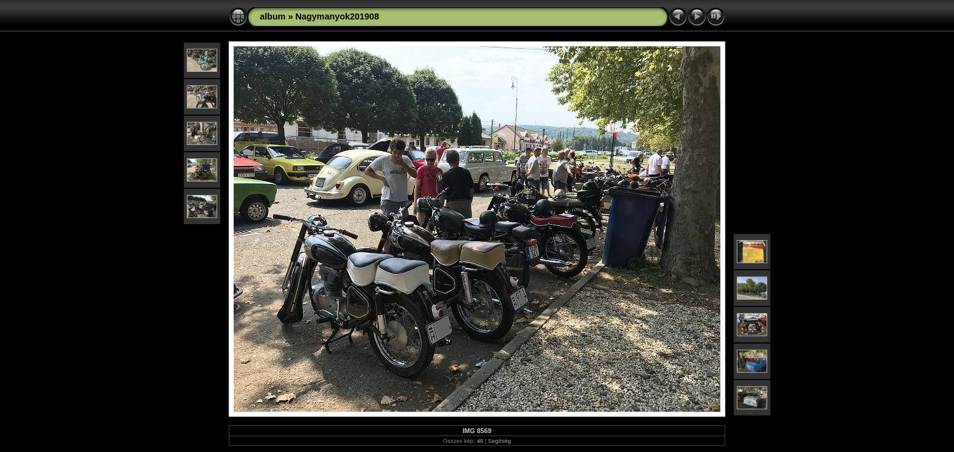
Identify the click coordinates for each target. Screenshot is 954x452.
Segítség (499, 440)
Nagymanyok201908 (337, 16)
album (272, 16)
